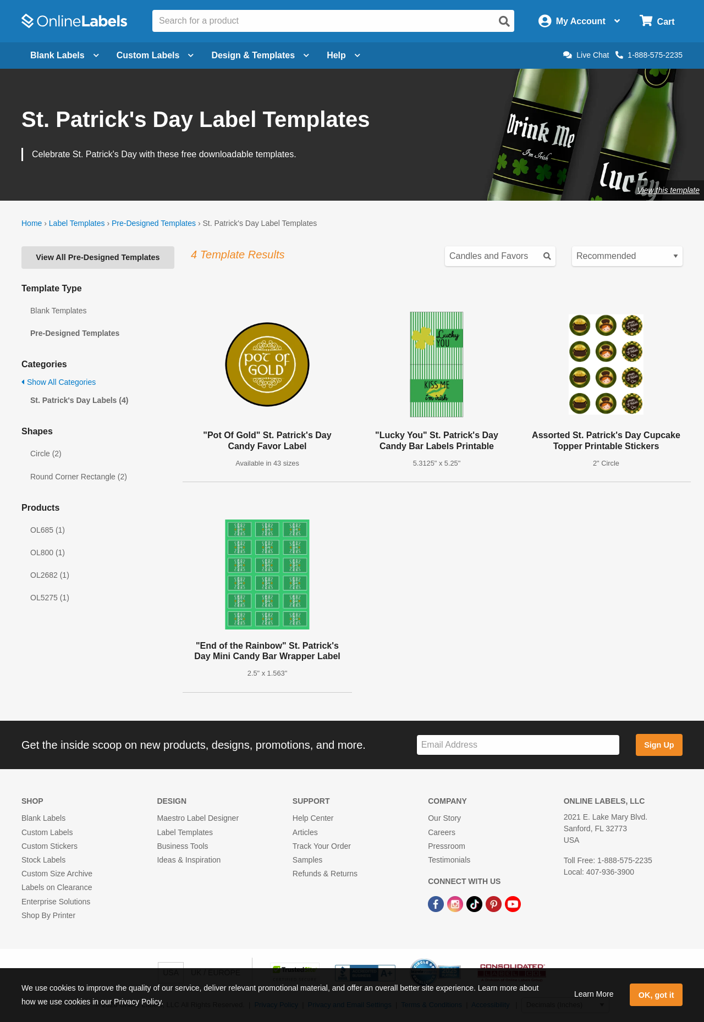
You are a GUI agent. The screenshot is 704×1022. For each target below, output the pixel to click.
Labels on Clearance (56, 887)
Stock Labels (43, 859)
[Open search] (504, 21)
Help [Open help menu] (343, 55)
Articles (305, 832)
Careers (441, 832)
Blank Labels (43, 818)
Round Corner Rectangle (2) (78, 476)
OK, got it (656, 995)
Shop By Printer (48, 915)
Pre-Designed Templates (154, 223)
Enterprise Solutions (55, 901)
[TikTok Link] (475, 903)
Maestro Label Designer (198, 818)
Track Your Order (322, 846)
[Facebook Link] (437, 903)
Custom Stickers (49, 846)
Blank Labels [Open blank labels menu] (64, 55)
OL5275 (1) (49, 597)
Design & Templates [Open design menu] (260, 55)
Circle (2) (46, 453)
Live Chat (586, 55)
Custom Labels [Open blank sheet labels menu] (155, 55)
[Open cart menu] (657, 21)
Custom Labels (47, 832)
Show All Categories (58, 382)
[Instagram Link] (456, 903)
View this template (668, 190)
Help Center (313, 818)
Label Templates (77, 223)
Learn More (594, 994)
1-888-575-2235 (649, 55)
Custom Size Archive (56, 873)
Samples (307, 859)
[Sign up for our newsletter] (518, 745)
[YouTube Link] (513, 903)
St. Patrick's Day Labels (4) (79, 400)
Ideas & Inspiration (189, 859)
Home (31, 223)
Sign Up (659, 745)
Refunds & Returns (325, 873)
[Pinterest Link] (495, 903)
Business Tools (182, 846)
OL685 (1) (47, 530)
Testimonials (449, 859)
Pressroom (446, 846)
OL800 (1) (47, 552)
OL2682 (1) (49, 575)
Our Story (444, 818)
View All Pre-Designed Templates (98, 257)
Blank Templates (58, 310)
